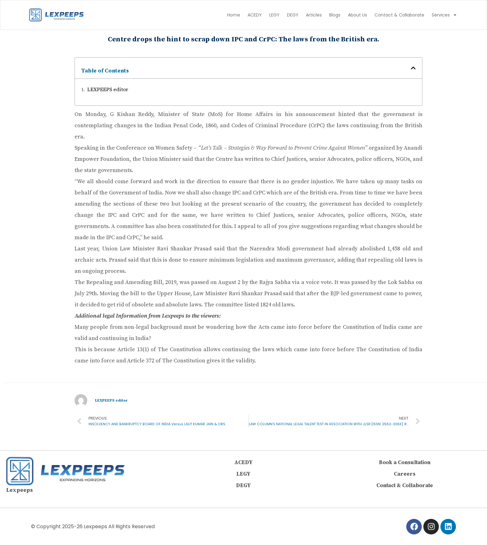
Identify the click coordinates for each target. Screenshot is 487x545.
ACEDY (255, 15)
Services (444, 15)
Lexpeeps (19, 490)
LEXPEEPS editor (107, 89)
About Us (357, 15)
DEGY (292, 15)
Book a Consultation (404, 463)
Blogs (334, 15)
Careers (405, 474)
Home (233, 15)
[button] (413, 68)
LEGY (274, 15)
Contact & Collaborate (399, 15)
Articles (314, 15)
